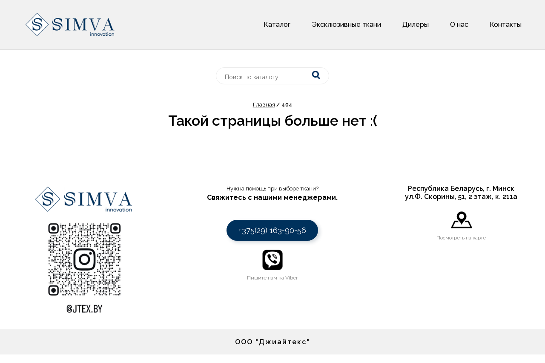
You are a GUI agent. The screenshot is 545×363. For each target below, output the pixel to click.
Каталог (277, 24)
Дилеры (415, 24)
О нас (459, 24)
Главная (264, 104)
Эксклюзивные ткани (346, 24)
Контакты (506, 24)
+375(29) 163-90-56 (272, 230)
